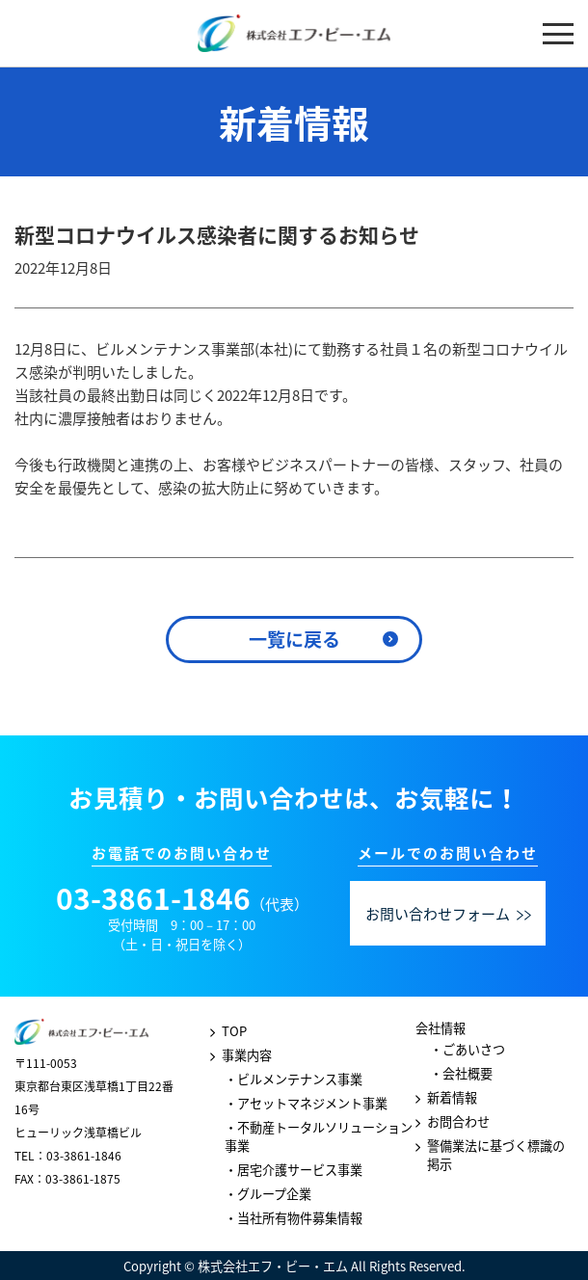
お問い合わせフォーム (448, 913)
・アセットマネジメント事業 (306, 1103)
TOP (234, 1031)
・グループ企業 (268, 1194)
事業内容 (247, 1055)
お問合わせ (458, 1121)
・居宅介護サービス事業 (293, 1169)
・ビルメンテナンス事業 (293, 1079)
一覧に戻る (294, 639)
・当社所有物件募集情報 (293, 1218)
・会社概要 (461, 1073)
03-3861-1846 (153, 898)
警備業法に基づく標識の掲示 (496, 1154)
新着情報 (452, 1097)
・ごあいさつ (467, 1049)
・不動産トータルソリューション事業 (319, 1136)
